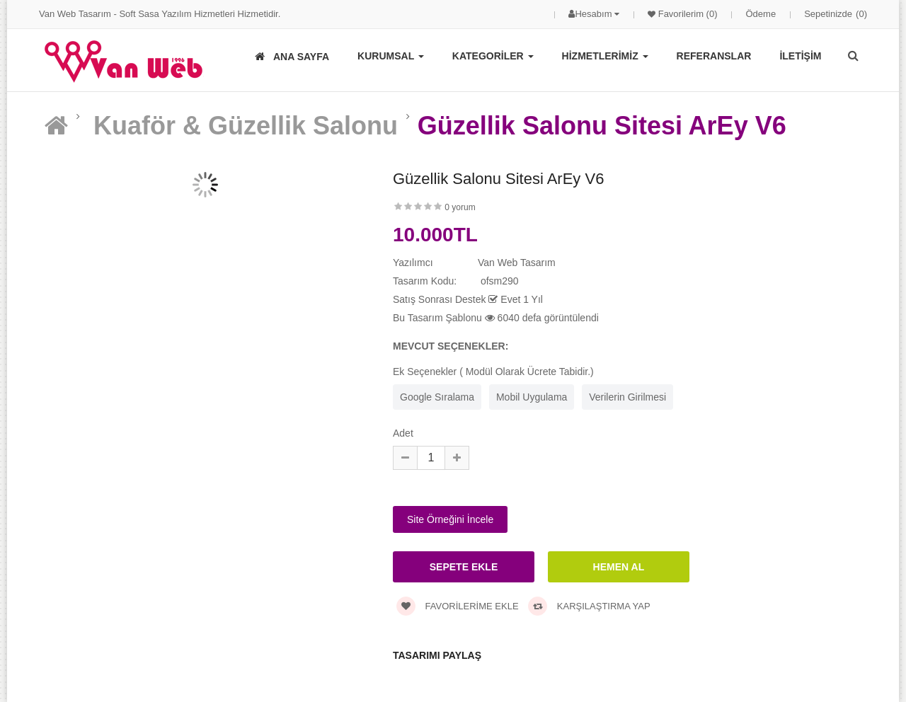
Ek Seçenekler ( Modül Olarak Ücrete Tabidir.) (493, 371)
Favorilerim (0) (686, 13)
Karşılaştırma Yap (589, 606)
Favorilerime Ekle (457, 606)
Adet (403, 433)
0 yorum (460, 207)
